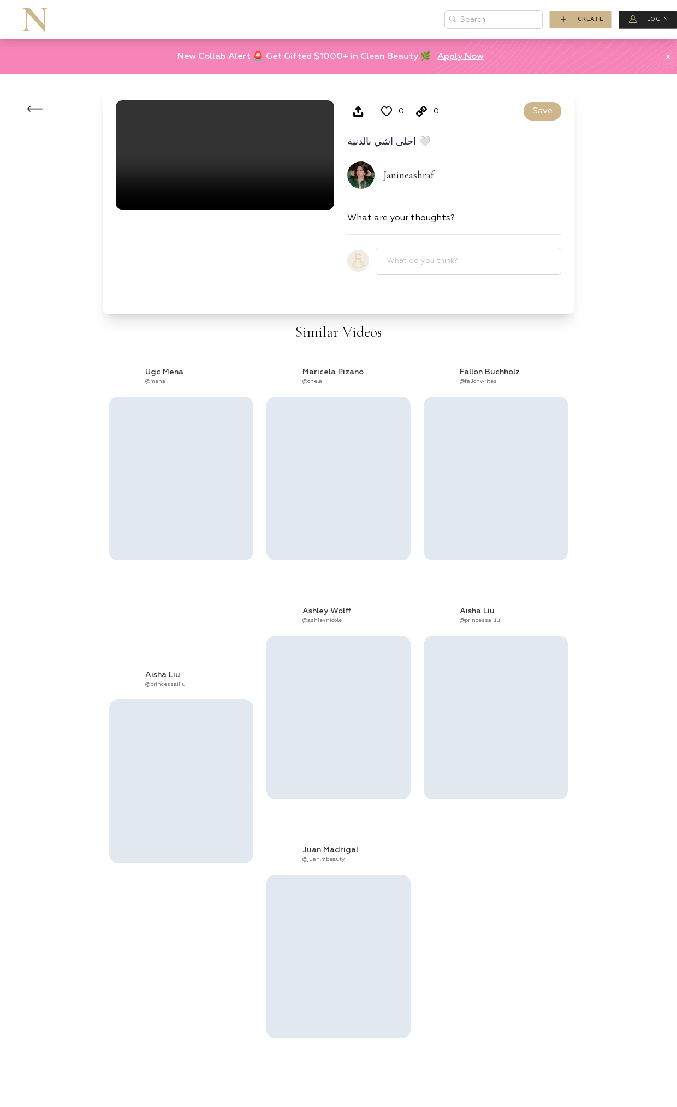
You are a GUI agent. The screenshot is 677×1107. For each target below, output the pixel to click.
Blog (312, 19)
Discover (369, 19)
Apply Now (460, 56)
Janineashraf (408, 175)
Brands (195, 19)
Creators (128, 19)
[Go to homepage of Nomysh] (35, 20)
